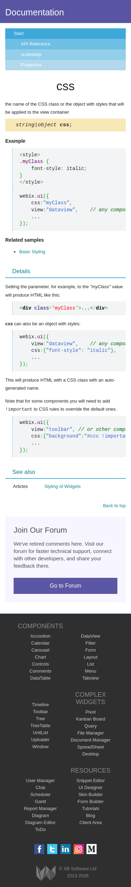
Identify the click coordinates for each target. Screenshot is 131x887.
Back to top (114, 506)
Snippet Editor (90, 781)
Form (90, 650)
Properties (31, 65)
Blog (90, 816)
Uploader (40, 740)
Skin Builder (91, 795)
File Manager (90, 733)
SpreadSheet (90, 747)
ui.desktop (31, 54)
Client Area (91, 823)
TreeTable (40, 726)
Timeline (40, 705)
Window (40, 747)
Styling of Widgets (62, 487)
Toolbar (40, 712)
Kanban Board (90, 719)
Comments (40, 671)
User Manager (40, 781)
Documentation (34, 12)
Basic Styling (32, 252)
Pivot (91, 712)
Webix (46, 874)
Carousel (40, 650)
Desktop (90, 754)
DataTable (40, 678)
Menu (90, 671)
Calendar (40, 643)
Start (18, 33)
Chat (40, 788)
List (90, 664)
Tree (40, 719)
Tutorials (90, 809)
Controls (40, 664)
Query (91, 726)
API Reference (36, 44)
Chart (40, 657)
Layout (90, 657)
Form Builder (90, 802)
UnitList (40, 733)
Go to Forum (65, 586)
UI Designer (91, 788)
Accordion (40, 636)
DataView (90, 636)
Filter (91, 643)
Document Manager (90, 740)
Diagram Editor (40, 823)
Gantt (40, 802)
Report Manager (40, 809)
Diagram (40, 816)
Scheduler (40, 795)
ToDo (40, 830)
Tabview (90, 678)
